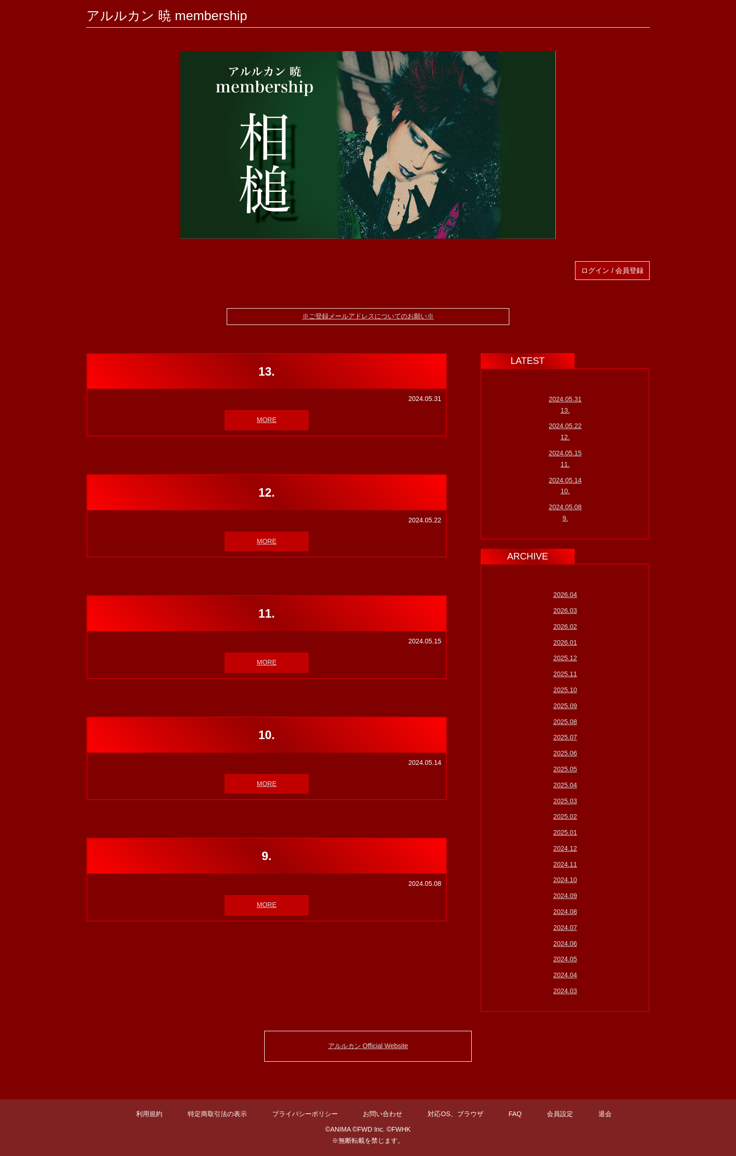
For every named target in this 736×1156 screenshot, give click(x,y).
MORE (266, 419)
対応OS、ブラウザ (455, 1114)
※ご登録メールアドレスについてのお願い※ (368, 316)
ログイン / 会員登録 (612, 270)
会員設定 (560, 1114)
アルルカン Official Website (368, 1046)
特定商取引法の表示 (217, 1114)
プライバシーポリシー (305, 1114)
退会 (605, 1114)
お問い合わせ (382, 1114)
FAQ (514, 1114)
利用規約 (149, 1114)
